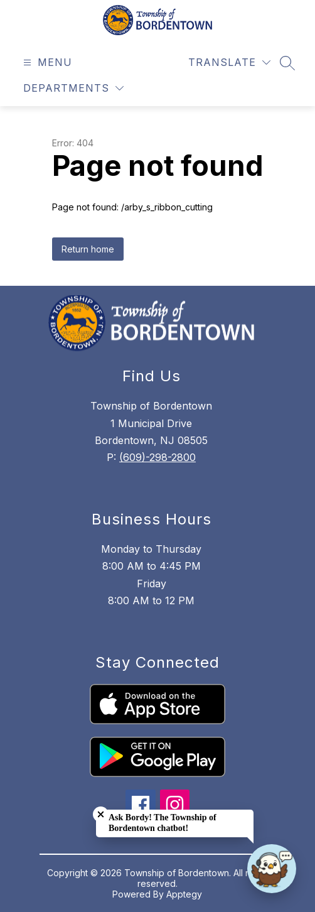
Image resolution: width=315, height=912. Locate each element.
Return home (87, 249)
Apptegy (184, 894)
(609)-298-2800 (157, 457)
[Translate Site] (229, 62)
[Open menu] (46, 62)
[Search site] (287, 62)
